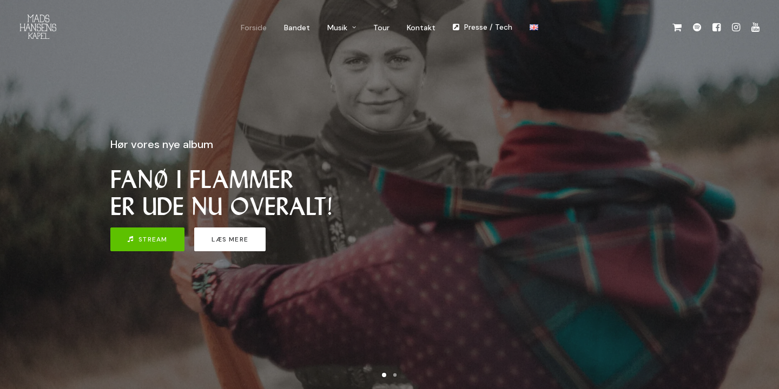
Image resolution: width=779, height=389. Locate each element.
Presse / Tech (488, 27)
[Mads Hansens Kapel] (37, 27)
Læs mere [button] (230, 239)
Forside (254, 27)
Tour (381, 27)
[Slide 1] (384, 375)
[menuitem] (253, 27)
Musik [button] (341, 27)
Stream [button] (147, 239)
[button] (679, 26)
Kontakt (421, 27)
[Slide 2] (395, 375)
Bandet (297, 27)
